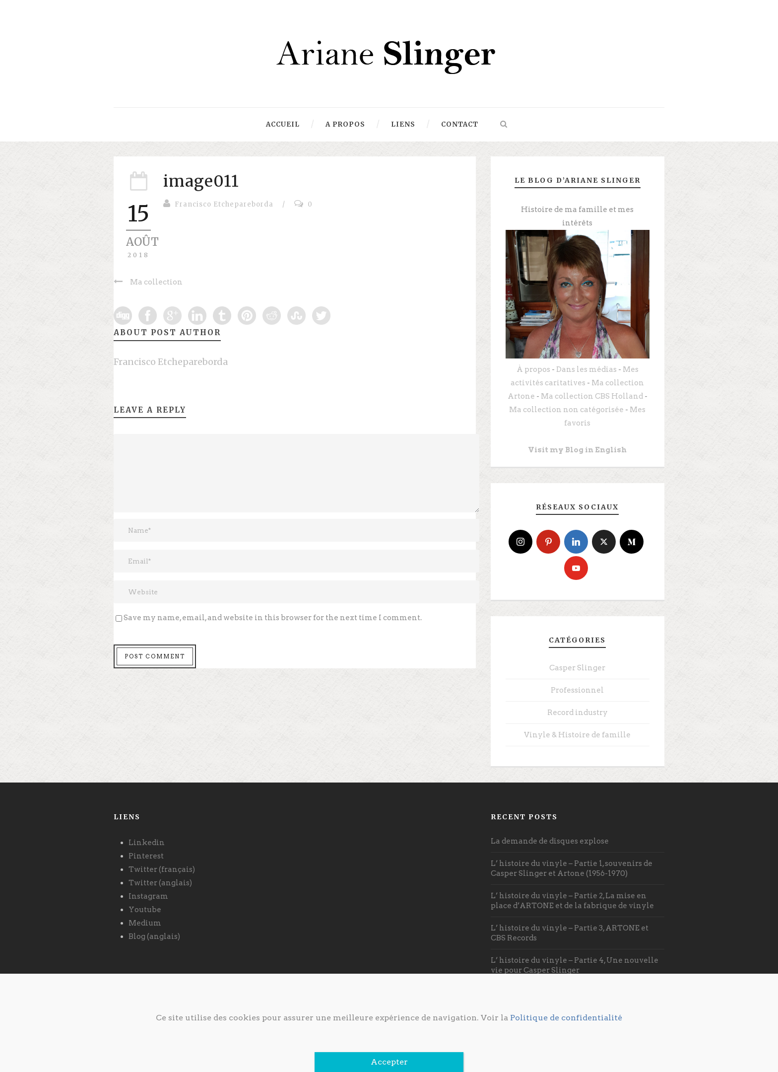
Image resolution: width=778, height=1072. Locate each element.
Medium (145, 923)
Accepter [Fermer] (389, 1062)
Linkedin (147, 842)
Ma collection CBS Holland (592, 396)
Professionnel (577, 690)
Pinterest (146, 856)
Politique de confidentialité (566, 1017)
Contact (459, 124)
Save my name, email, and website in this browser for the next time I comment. (273, 617)
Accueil (283, 124)
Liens (403, 124)
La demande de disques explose (550, 841)
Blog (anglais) (154, 936)
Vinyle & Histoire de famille (577, 734)
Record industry (577, 712)
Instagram (148, 896)
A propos (345, 124)
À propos (533, 369)
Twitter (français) (162, 869)
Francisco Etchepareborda (224, 204)
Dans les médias (586, 369)
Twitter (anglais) (160, 882)
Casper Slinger (577, 667)
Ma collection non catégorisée (566, 409)
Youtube (145, 909)
